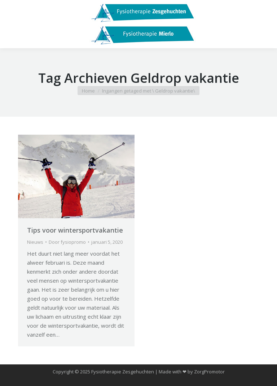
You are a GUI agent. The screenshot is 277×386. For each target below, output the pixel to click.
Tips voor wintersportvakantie (75, 230)
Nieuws (35, 242)
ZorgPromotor (209, 371)
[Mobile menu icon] (11, 24)
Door (67, 242)
